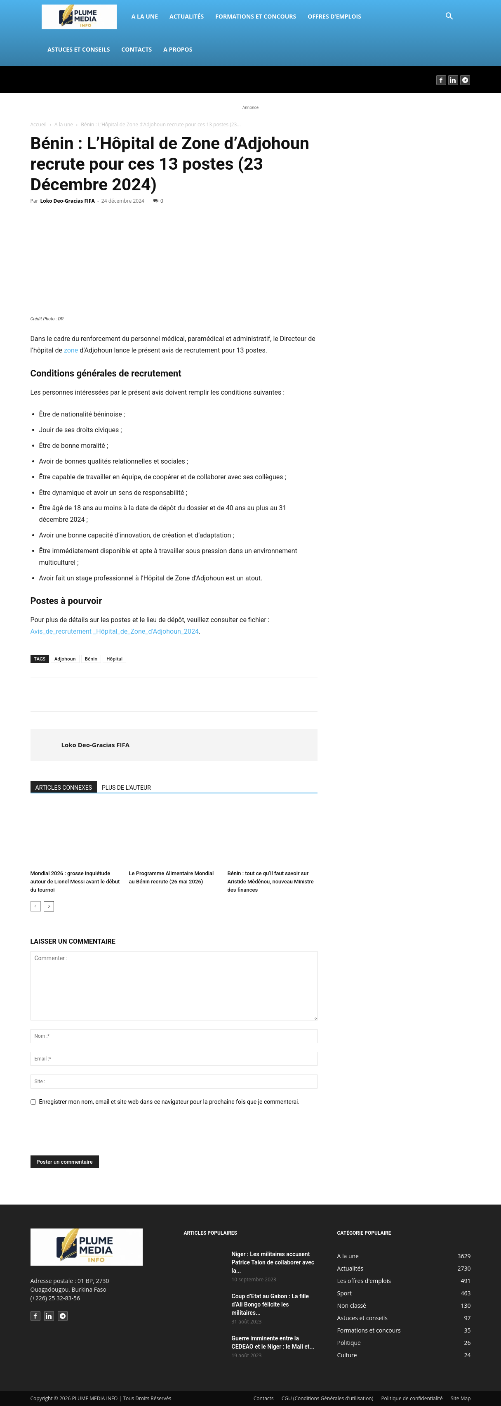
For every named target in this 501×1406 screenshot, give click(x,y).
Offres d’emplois (334, 16)
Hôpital (114, 659)
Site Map (461, 1398)
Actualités (186, 16)
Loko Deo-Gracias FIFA (67, 200)
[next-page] (49, 906)
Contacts (136, 49)
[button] (449, 17)
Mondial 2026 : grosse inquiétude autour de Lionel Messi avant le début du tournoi (75, 881)
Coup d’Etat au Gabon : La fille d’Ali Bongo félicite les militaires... (270, 1304)
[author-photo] (46, 745)
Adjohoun (65, 659)
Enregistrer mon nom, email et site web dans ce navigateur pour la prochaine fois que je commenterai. (169, 1101)
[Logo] (83, 16)
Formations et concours (255, 16)
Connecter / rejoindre (59, 79)
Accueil (39, 124)
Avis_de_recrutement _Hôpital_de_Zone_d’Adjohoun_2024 (115, 631)
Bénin (91, 659)
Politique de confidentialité (411, 1398)
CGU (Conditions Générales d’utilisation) (328, 1398)
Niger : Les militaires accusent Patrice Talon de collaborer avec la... (273, 1262)
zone (71, 350)
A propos (177, 49)
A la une (145, 16)
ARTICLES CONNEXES (63, 787)
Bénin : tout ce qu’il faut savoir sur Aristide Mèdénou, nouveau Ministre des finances (271, 881)
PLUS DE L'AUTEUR (126, 787)
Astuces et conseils (78, 49)
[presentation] (93, 1135)
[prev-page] (36, 906)
